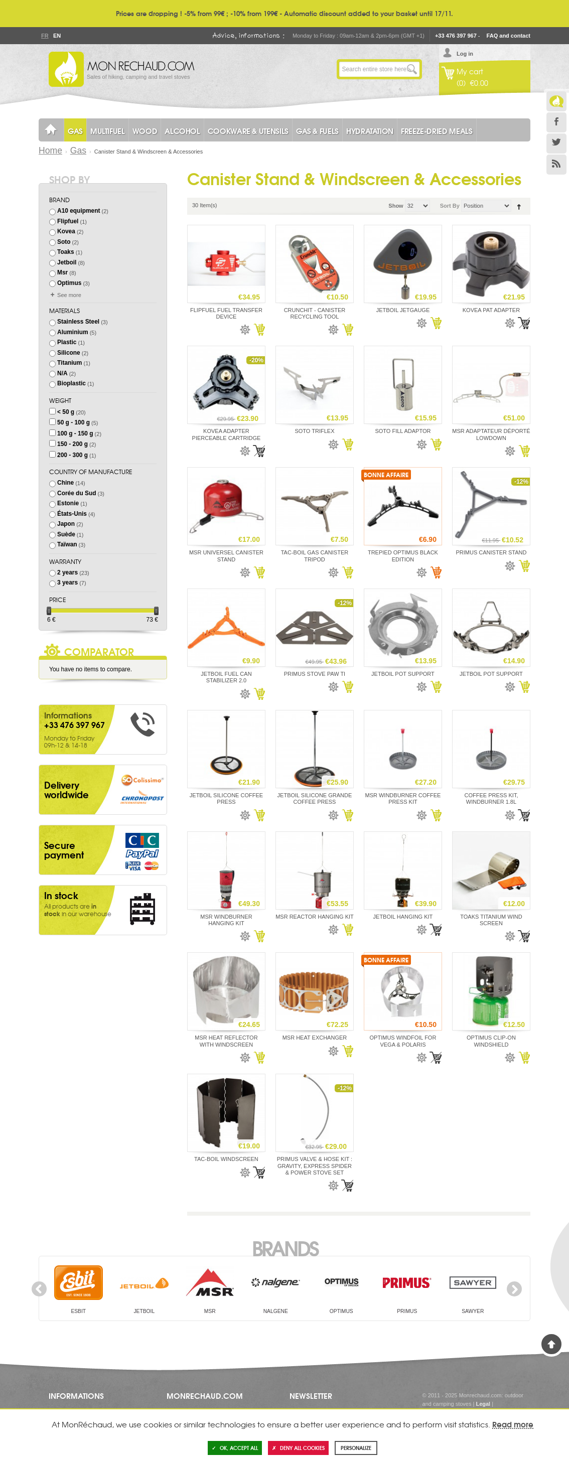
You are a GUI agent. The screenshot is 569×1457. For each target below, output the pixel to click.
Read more (512, 1424)
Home (50, 150)
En (56, 36)
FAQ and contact (508, 36)
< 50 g (65, 411)
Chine (65, 482)
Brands (285, 1247)
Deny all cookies (298, 1447)
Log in (465, 54)
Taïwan (67, 544)
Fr (44, 36)
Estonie (68, 503)
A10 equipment (78, 210)
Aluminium (72, 332)
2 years (67, 572)
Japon (66, 523)
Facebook (556, 122)
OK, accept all (235, 1447)
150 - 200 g (72, 444)
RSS (556, 165)
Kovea (66, 231)
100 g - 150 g (75, 433)
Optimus (69, 282)
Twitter (556, 143)
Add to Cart (259, 330)
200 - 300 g (72, 455)
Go (411, 69)
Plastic (66, 342)
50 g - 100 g (73, 422)
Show (395, 206)
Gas (78, 150)
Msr (62, 272)
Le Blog (556, 101)
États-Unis (72, 513)
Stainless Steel (78, 321)
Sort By (450, 206)
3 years (67, 582)
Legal (483, 1404)
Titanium (69, 362)
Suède (66, 534)
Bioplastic (71, 383)
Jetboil (66, 262)
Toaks (65, 251)
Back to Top (551, 1344)
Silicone (68, 352)
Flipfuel (67, 221)
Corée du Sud (76, 493)
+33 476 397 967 (456, 36)
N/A (62, 373)
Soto (63, 241)
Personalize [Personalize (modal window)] (356, 1447)
